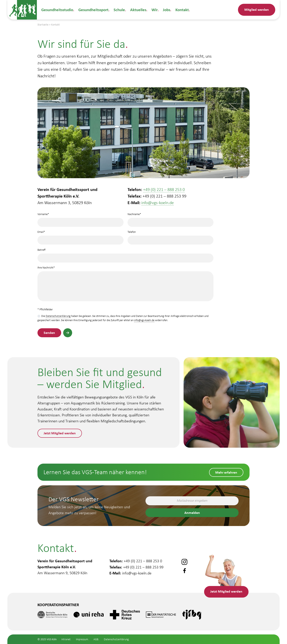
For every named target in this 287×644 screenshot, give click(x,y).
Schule (118, 9)
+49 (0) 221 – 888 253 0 (164, 189)
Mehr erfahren (226, 471)
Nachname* (171, 218)
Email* (80, 236)
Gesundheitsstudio (57, 9)
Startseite (42, 24)
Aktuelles (136, 9)
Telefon (171, 236)
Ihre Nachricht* (125, 285)
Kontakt (179, 9)
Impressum (82, 639)
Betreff (125, 254)
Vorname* (80, 218)
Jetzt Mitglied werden (60, 433)
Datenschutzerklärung (58, 316)
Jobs (164, 9)
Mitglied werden (256, 9)
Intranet (66, 639)
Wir (152, 9)
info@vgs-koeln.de (157, 202)
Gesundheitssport (93, 9)
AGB (95, 639)
